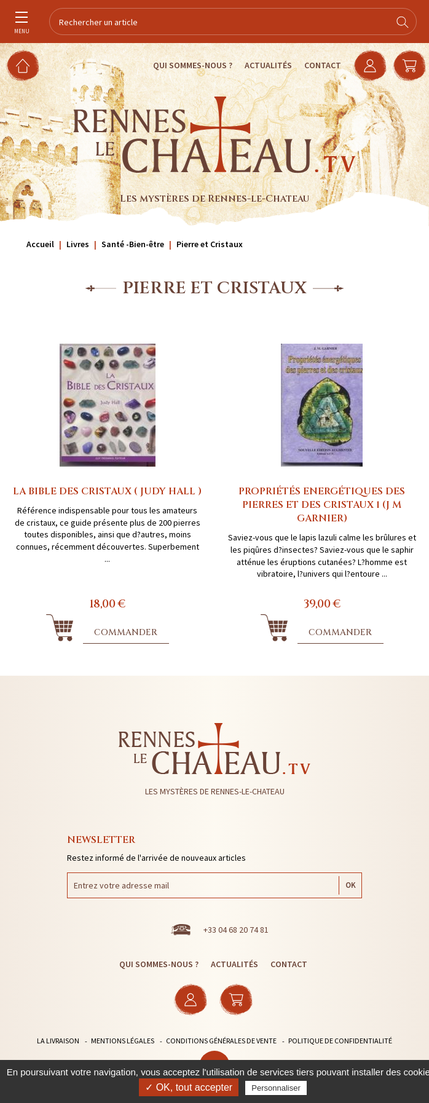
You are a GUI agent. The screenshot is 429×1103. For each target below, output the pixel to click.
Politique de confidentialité (340, 1040)
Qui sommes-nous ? (192, 65)
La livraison (58, 1040)
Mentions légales (122, 1040)
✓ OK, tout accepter (188, 1087)
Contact (322, 65)
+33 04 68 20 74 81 (236, 929)
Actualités (268, 65)
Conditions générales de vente (221, 1040)
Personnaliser (276, 1088)
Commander (125, 632)
